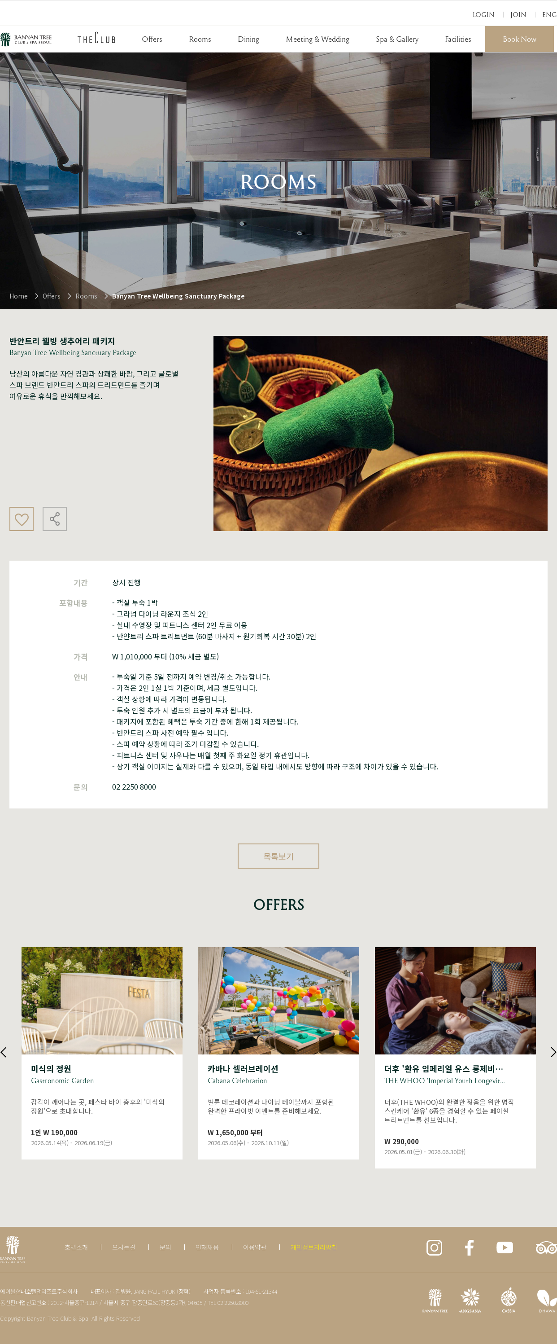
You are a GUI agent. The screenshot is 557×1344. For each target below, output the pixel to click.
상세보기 (102, 1053)
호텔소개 (76, 1247)
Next (554, 1052)
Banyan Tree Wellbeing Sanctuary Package (178, 296)
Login (484, 14)
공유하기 (55, 519)
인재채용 (207, 1247)
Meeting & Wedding (317, 39)
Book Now (519, 39)
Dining (248, 39)
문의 (165, 1247)
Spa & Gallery (397, 39)
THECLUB (96, 37)
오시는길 (123, 1247)
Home (18, 296)
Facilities (458, 39)
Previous (3, 1052)
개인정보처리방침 (314, 1247)
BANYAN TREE (26, 39)
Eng (549, 14)
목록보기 (278, 856)
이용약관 (254, 1247)
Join (518, 14)
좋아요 (21, 519)
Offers (152, 39)
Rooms (200, 39)
